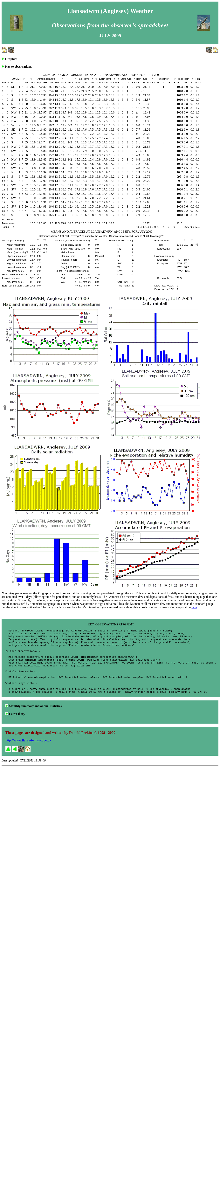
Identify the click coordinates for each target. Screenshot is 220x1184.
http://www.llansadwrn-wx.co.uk (28, 753)
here (194, 607)
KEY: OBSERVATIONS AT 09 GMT (111, 624)
